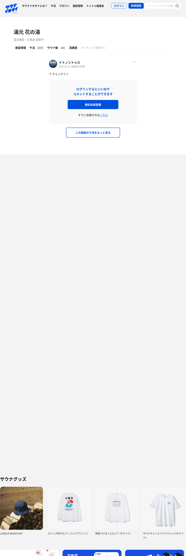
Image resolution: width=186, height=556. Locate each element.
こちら (104, 115)
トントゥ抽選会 (95, 6)
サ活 (53, 6)
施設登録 (78, 6)
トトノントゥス (69, 62)
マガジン (64, 6)
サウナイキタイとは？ (34, 6)
